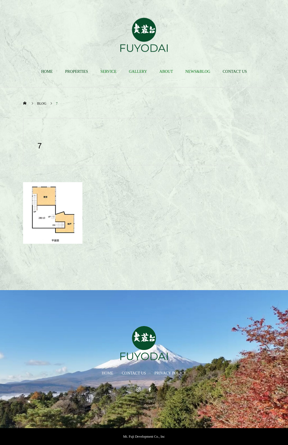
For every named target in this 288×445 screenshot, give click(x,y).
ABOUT (166, 71)
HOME (47, 71)
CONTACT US (235, 71)
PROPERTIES (76, 71)
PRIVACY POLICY (170, 373)
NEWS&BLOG (197, 71)
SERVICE (108, 71)
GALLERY (138, 71)
